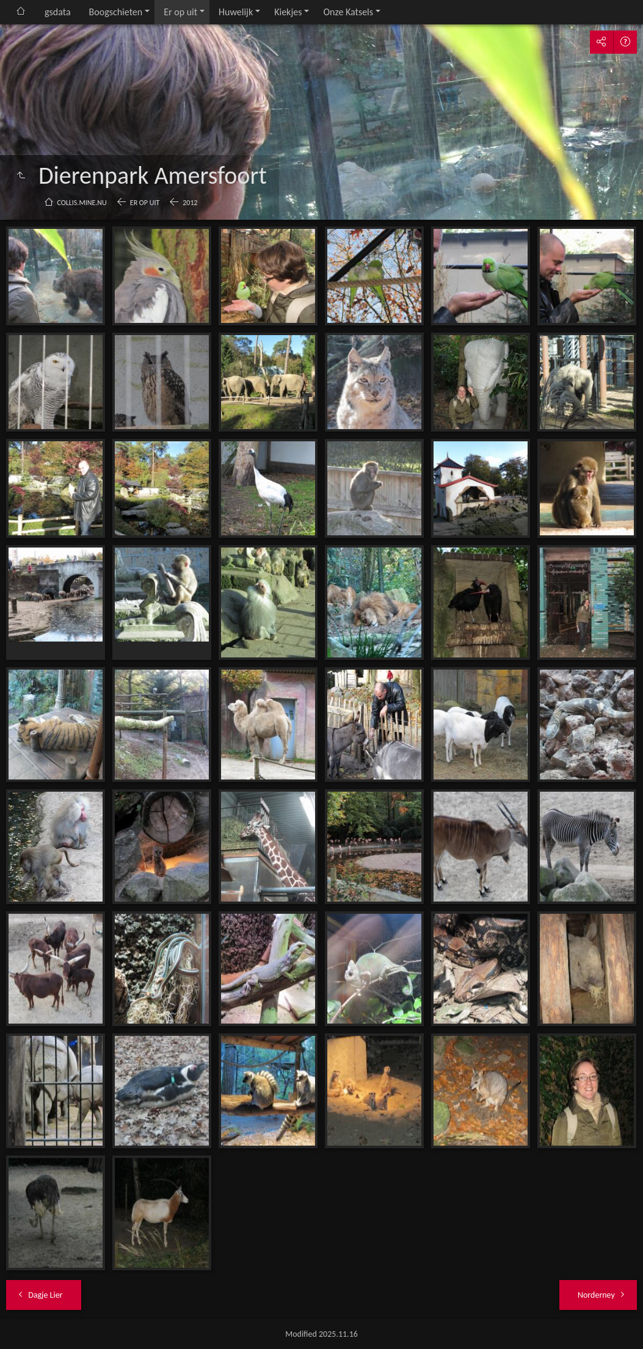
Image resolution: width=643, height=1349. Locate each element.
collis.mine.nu (82, 202)
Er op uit (180, 12)
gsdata (58, 12)
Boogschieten (116, 12)
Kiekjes (288, 12)
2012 (190, 202)
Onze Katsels (348, 12)
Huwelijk (236, 12)
